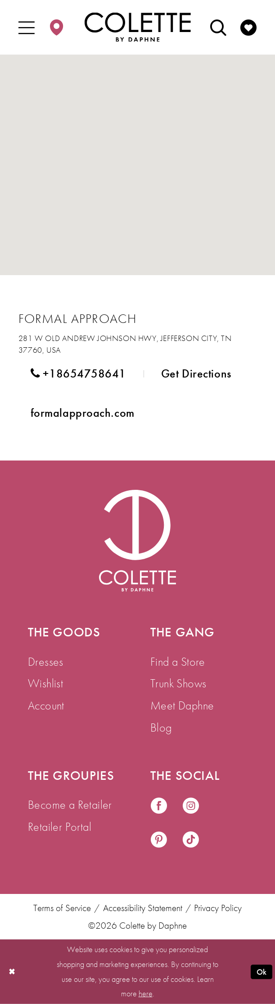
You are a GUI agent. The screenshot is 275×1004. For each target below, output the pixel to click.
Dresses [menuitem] (45, 661)
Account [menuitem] (46, 705)
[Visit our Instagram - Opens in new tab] (190, 806)
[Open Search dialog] (218, 27)
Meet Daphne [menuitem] (182, 705)
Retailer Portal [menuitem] (59, 826)
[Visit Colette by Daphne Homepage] (137, 541)
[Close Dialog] (12, 972)
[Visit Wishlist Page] (248, 27)
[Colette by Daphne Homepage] (137, 27)
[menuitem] (26, 27)
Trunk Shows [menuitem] (178, 683)
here (146, 993)
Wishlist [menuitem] (45, 683)
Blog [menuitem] (161, 727)
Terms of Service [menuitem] (62, 908)
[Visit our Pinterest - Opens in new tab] (158, 840)
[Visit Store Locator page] (56, 27)
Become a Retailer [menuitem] (70, 804)
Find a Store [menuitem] (177, 661)
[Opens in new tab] (82, 413)
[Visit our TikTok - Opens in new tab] (190, 840)
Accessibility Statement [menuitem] (142, 908)
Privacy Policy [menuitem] (218, 908)
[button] (26, 27)
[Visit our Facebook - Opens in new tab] (158, 806)
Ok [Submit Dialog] (262, 972)
